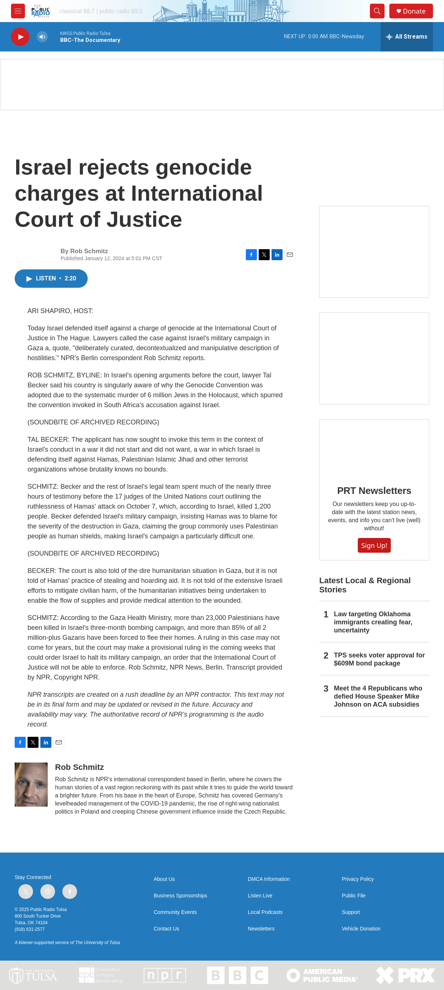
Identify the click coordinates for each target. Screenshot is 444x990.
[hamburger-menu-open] (18, 11)
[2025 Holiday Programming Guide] (374, 251)
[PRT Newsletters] (374, 447)
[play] (20, 37)
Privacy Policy (358, 879)
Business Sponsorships (180, 895)
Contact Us (166, 929)
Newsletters (261, 929)
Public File (354, 895)
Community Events (175, 912)
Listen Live (260, 895)
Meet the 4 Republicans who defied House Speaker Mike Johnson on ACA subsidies (378, 696)
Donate (414, 11)
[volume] (42, 37)
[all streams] (407, 36)
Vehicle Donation (361, 929)
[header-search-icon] (377, 11)
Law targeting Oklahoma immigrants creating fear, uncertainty (373, 622)
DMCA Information (269, 879)
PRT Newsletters (374, 490)
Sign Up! (374, 545)
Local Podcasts (265, 912)
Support (351, 912)
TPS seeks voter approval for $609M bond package (379, 659)
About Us (164, 879)
